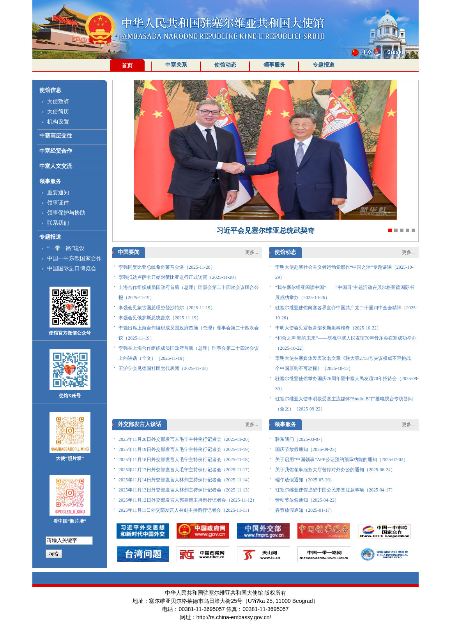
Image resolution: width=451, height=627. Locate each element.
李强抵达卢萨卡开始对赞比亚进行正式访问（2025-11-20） (178, 277)
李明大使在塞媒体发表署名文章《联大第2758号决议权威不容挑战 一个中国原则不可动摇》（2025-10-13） (346, 363)
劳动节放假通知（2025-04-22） (307, 500)
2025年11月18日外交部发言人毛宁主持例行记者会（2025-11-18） (185, 459)
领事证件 (58, 203)
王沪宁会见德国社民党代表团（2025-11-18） (164, 368)
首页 (127, 66)
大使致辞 (58, 101)
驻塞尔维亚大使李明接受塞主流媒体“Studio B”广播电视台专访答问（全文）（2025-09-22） (344, 404)
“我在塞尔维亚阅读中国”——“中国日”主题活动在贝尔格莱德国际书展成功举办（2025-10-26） (344, 292)
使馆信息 (50, 90)
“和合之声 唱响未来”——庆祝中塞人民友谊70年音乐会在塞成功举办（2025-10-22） (345, 343)
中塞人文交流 (55, 166)
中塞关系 (176, 65)
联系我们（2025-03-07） (300, 439)
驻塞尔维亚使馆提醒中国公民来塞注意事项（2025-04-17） (335, 490)
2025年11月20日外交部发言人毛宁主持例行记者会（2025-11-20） (185, 439)
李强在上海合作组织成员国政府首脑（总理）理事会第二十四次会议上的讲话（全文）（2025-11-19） (188, 353)
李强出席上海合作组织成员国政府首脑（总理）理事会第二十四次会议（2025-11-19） (188, 333)
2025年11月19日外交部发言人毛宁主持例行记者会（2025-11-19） (185, 449)
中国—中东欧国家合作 (74, 258)
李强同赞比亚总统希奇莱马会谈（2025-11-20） (166, 267)
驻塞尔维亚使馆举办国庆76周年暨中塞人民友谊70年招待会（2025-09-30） (347, 383)
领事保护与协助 (66, 213)
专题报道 (323, 65)
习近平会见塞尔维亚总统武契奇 (265, 230)
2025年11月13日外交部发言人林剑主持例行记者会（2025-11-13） (185, 490)
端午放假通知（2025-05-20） (304, 480)
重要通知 (58, 192)
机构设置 (58, 122)
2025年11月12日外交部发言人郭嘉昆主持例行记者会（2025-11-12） (187, 500)
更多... (251, 252)
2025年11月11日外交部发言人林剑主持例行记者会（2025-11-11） (185, 510)
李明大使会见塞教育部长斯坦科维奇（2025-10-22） (328, 328)
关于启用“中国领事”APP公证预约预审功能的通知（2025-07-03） (341, 459)
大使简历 (58, 111)
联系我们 (58, 223)
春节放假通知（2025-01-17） (304, 510)
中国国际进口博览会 (71, 268)
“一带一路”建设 (66, 248)
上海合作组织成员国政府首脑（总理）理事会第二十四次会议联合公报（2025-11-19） (188, 292)
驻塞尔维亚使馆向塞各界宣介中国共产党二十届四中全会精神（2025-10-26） (346, 313)
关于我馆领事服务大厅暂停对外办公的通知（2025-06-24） (335, 469)
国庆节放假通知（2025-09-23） (307, 449)
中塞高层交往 (55, 136)
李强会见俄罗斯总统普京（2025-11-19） (159, 318)
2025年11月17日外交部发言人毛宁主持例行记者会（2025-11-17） (185, 469)
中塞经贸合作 (55, 151)
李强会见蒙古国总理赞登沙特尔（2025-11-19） (166, 307)
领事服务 (274, 65)
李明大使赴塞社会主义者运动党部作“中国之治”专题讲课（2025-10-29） (344, 272)
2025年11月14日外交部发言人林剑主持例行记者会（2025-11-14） (185, 480)
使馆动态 (225, 65)
